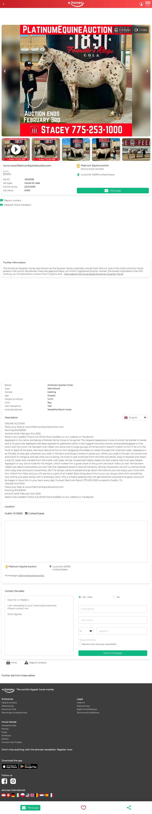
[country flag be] (37, 795)
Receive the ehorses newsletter (97, 644)
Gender (9, 392)
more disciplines (13, 409)
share (129, 807)
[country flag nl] (42, 795)
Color (7, 402)
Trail (49, 406)
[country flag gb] (32, 795)
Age (7, 395)
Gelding (51, 392)
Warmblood (53, 388)
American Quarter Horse (60, 385)
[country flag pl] (23, 795)
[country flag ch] (8, 795)
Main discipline (13, 406)
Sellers (5, 739)
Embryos (6, 735)
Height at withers (14, 399)
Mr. (116, 597)
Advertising (8, 706)
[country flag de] (13, 795)
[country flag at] (4, 795)
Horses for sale (9, 725)
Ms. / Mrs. (85, 597)
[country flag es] (46, 795)
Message (30, 807)
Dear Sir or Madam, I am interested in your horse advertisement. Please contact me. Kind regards (39, 626)
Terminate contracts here (14, 712)
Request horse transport (17, 204)
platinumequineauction (31, 575)
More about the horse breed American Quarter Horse (93, 274)
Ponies (5, 728)
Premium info (9, 709)
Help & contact (9, 702)
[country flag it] (18, 795)
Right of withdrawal (87, 709)
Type (7, 388)
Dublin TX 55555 (14, 513)
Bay (49, 402)
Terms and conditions (88, 712)
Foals (4, 732)
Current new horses (12, 742)
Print (14, 662)
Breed (8, 385)
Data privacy (83, 706)
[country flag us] (27, 795)
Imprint (81, 702)
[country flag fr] (51, 795)
